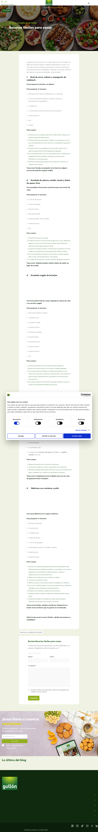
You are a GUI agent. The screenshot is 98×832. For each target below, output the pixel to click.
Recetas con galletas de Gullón (23, 23)
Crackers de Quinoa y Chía (48, 452)
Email (52, 657)
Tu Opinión (32, 666)
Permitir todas (77, 436)
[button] (88, 3)
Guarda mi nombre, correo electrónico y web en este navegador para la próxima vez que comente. (50, 690)
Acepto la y (15, 747)
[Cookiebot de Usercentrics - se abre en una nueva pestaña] (82, 394)
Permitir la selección (49, 436)
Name (30, 657)
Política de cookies (11, 748)
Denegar (21, 436)
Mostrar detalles (81, 430)
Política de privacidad (17, 745)
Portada (46, 7)
